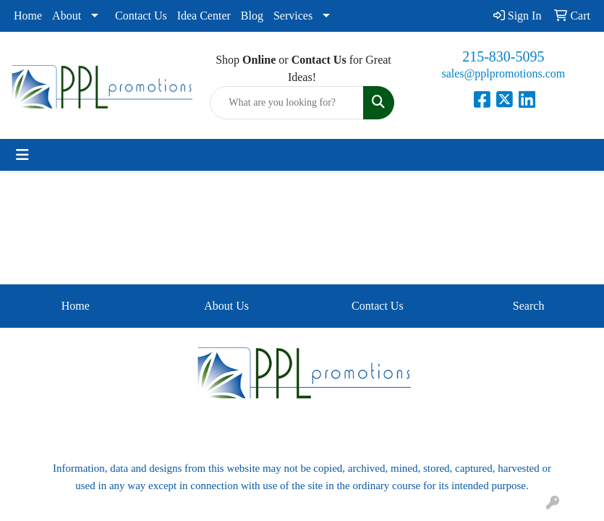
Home (28, 15)
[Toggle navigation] (22, 155)
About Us (226, 306)
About (66, 15)
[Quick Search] (286, 102)
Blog (252, 15)
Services (292, 15)
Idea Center (204, 15)
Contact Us (141, 15)
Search (529, 306)
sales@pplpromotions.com (503, 73)
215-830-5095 (503, 56)
